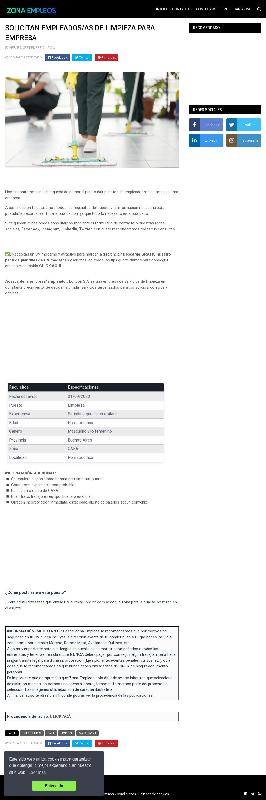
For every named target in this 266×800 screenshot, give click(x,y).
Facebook (30, 229)
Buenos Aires (32, 733)
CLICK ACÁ (60, 716)
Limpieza (66, 733)
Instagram (50, 229)
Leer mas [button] (37, 772)
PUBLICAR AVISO (238, 9)
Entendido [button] (54, 786)
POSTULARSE (207, 9)
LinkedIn (69, 229)
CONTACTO (181, 9)
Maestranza (87, 733)
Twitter (85, 229)
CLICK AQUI (50, 266)
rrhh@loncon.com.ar (91, 602)
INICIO (161, 9)
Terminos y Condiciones (118, 794)
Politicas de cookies (153, 794)
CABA (51, 733)
